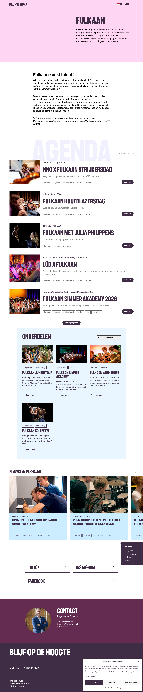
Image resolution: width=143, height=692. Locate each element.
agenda (127, 153)
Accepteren (94, 682)
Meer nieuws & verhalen (128, 543)
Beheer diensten (90, 676)
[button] (138, 662)
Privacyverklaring (116, 687)
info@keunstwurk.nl (18, 686)
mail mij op (14, 668)
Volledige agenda (71, 323)
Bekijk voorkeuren (131, 682)
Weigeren (112, 682)
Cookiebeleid (106, 687)
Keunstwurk (18, 4)
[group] (38, 508)
